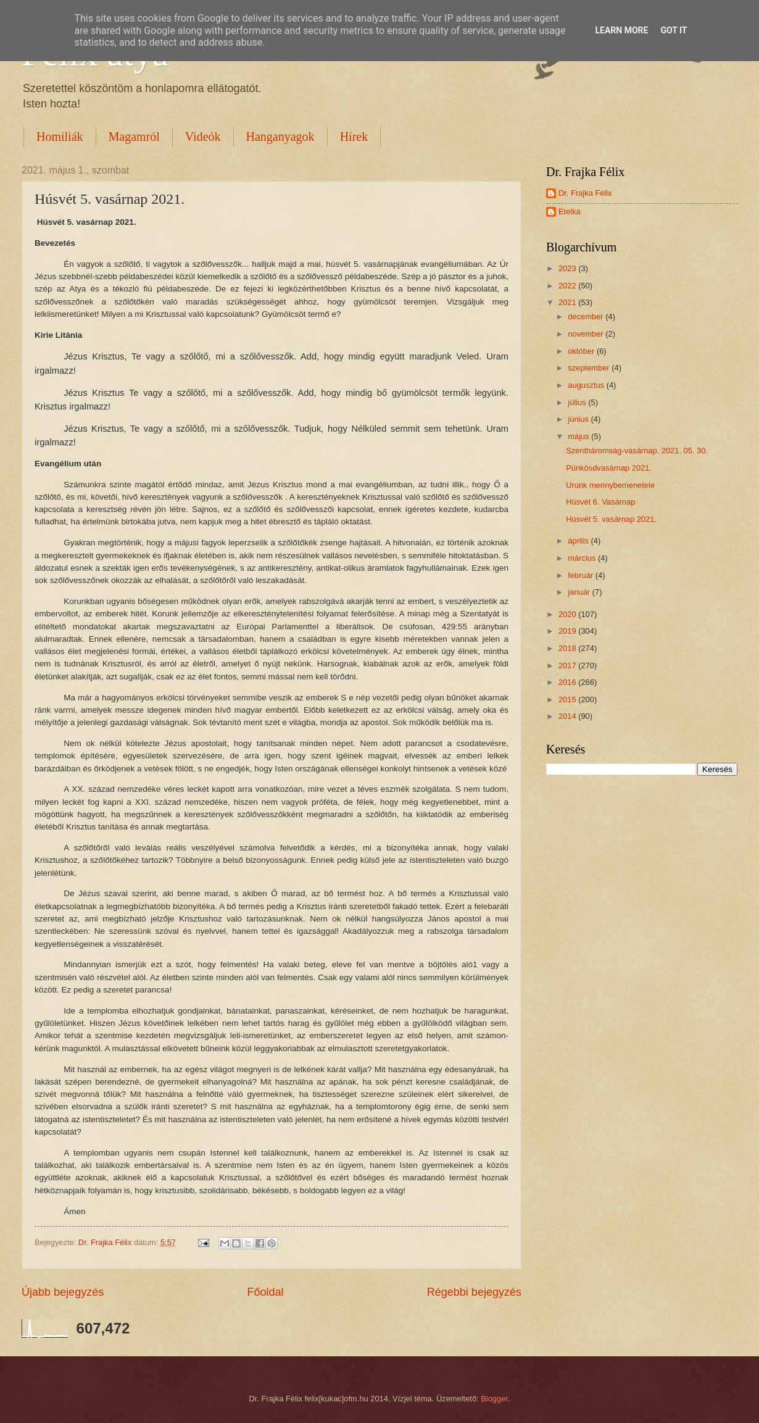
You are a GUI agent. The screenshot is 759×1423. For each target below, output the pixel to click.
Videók (203, 136)
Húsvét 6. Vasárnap (600, 501)
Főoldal (265, 1292)
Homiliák (59, 136)
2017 (568, 665)
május (579, 436)
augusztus (587, 385)
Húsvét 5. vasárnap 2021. (611, 519)
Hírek (354, 136)
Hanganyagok (280, 136)
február (581, 575)
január (580, 592)
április (579, 540)
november (586, 333)
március (583, 558)
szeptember (590, 367)
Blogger (494, 1398)
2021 (568, 302)
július (578, 402)
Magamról (134, 136)
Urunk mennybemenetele (610, 485)
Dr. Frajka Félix (585, 193)
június (579, 419)
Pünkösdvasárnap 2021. (609, 467)
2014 (568, 716)
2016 (568, 682)
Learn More (621, 30)
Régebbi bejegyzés (474, 1292)
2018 (568, 648)
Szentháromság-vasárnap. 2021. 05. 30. (637, 450)
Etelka (569, 211)
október (582, 351)
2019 (568, 631)
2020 (568, 614)
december (586, 316)
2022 (568, 285)
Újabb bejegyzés (63, 1292)
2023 (568, 268)
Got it (673, 30)
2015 (568, 699)
